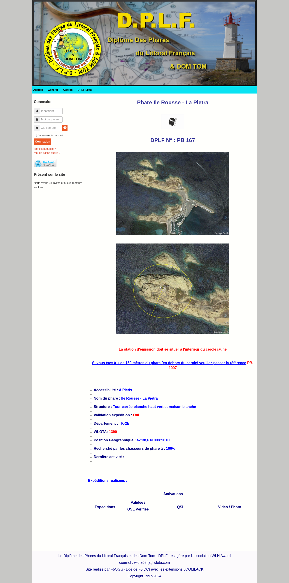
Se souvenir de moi (50, 135)
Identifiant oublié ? (45, 148)
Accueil (38, 89)
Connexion (42, 141)
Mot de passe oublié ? (47, 153)
